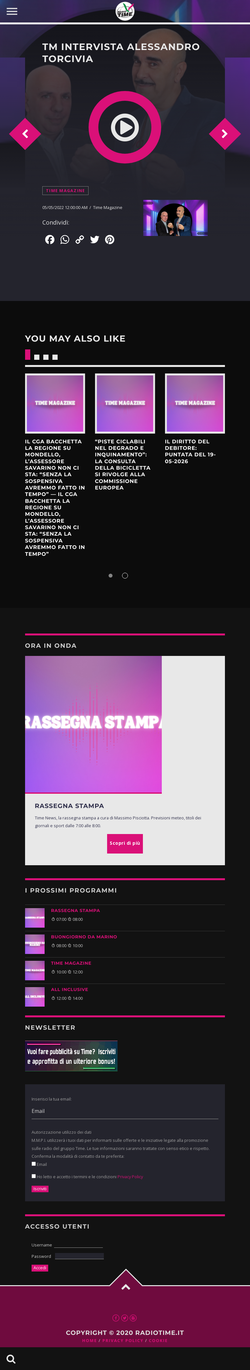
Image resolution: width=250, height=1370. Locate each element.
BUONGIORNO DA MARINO (84, 937)
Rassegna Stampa (75, 910)
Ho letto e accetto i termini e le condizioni (87, 1177)
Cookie (158, 1340)
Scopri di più (55, 403)
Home (89, 1340)
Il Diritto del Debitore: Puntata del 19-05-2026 (190, 452)
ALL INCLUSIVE (69, 989)
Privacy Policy (130, 1177)
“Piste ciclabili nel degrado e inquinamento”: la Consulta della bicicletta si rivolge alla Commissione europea (123, 465)
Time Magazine (65, 190)
